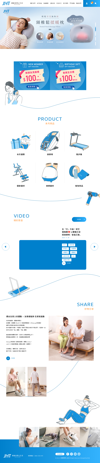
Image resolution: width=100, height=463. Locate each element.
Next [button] (94, 247)
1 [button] (95, 24)
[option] (50, 28)
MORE (81, 219)
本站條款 (59, 454)
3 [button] (95, 34)
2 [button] (95, 29)
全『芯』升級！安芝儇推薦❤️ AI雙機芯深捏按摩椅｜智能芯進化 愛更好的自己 (71, 232)
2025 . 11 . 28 (65, 238)
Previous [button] (5, 247)
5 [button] (95, 43)
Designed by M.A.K (85, 458)
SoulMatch (12, 3)
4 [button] (95, 39)
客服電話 (35, 456)
